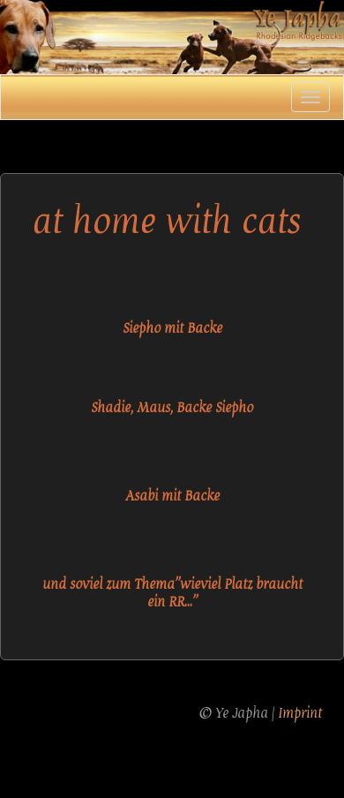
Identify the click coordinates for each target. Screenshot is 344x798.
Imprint (300, 713)
